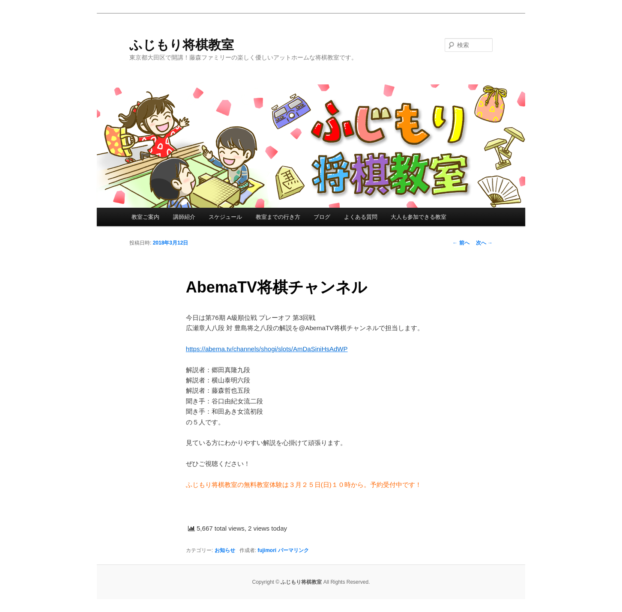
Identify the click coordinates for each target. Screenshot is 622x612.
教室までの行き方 (278, 217)
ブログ (322, 217)
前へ (460, 243)
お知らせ (225, 550)
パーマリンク (293, 550)
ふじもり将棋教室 (181, 45)
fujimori (266, 550)
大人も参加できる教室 (418, 217)
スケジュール (225, 217)
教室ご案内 (145, 217)
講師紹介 (184, 217)
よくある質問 (360, 217)
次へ (484, 243)
